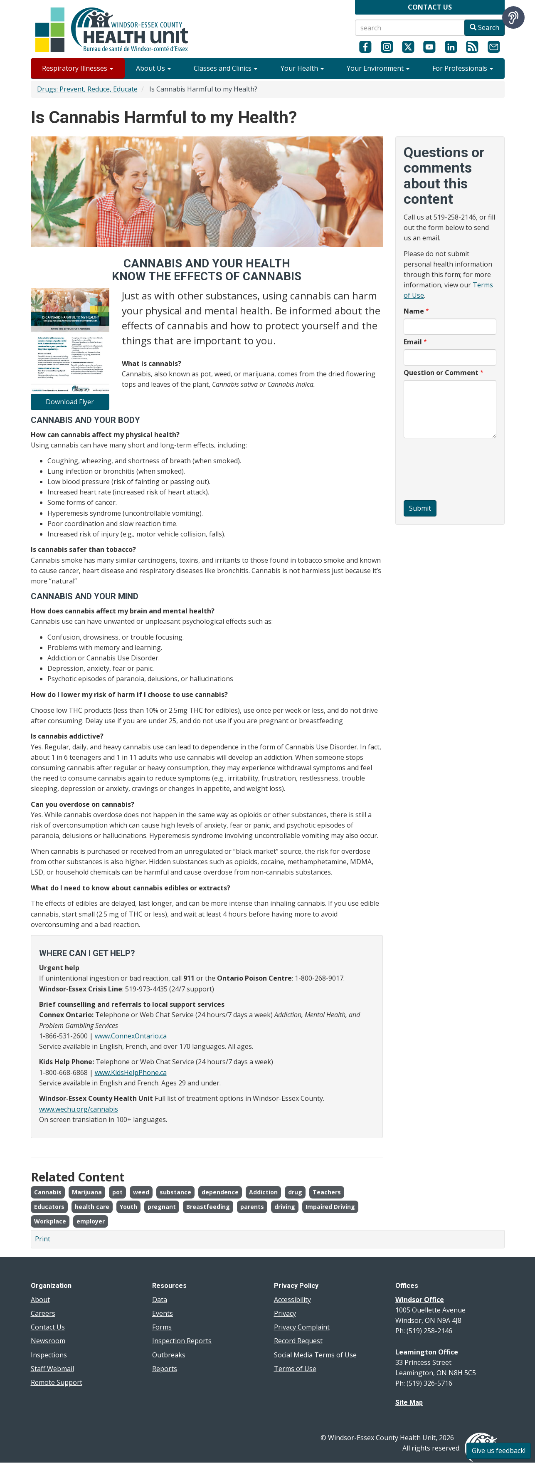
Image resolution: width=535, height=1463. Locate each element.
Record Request (298, 1340)
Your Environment (378, 68)
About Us (153, 68)
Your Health (302, 68)
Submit (420, 508)
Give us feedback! (498, 1450)
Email (413, 341)
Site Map (409, 1402)
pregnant (162, 1207)
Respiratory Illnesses (77, 68)
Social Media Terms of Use (315, 1354)
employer (90, 1221)
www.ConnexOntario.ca (131, 1035)
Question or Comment (441, 372)
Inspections (49, 1354)
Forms (162, 1327)
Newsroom (48, 1340)
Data (159, 1299)
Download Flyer (70, 401)
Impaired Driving (330, 1207)
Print (42, 1238)
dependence (220, 1192)
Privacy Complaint (302, 1327)
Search (484, 27)
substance (175, 1192)
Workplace (50, 1221)
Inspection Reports (182, 1340)
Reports (164, 1368)
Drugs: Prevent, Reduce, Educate (87, 89)
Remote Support (56, 1382)
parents (252, 1207)
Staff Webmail (52, 1368)
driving (284, 1207)
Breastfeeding (208, 1207)
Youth (128, 1207)
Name (414, 311)
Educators (49, 1207)
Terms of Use (295, 1368)
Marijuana (87, 1192)
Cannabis (48, 1192)
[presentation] (438, 470)
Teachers (327, 1192)
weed (141, 1192)
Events (162, 1313)
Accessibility (292, 1299)
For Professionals (462, 68)
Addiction (263, 1192)
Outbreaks (168, 1354)
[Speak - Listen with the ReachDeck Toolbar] (513, 17)
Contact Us (48, 1327)
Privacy (285, 1313)
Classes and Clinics (225, 68)
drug (295, 1192)
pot (117, 1192)
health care (92, 1207)
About (40, 1299)
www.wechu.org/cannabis (78, 1109)
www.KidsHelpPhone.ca (131, 1072)
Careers (43, 1313)
